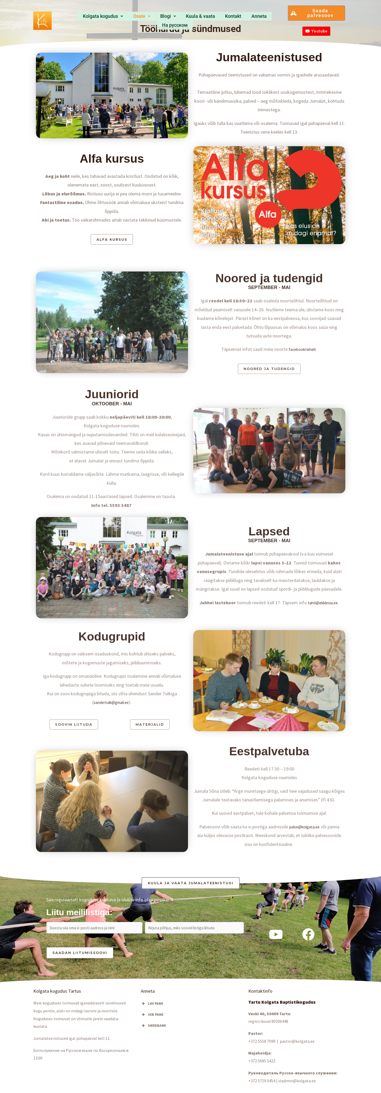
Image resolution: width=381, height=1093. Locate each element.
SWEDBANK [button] (153, 1029)
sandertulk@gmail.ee (111, 780)
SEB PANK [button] (152, 1018)
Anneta (236, 18)
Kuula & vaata (183, 18)
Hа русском (264, 18)
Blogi (152, 18)
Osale (130, 18)
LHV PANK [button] (152, 1007)
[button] (93, 18)
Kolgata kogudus (94, 18)
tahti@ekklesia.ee (322, 677)
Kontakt (213, 18)
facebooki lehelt (302, 425)
